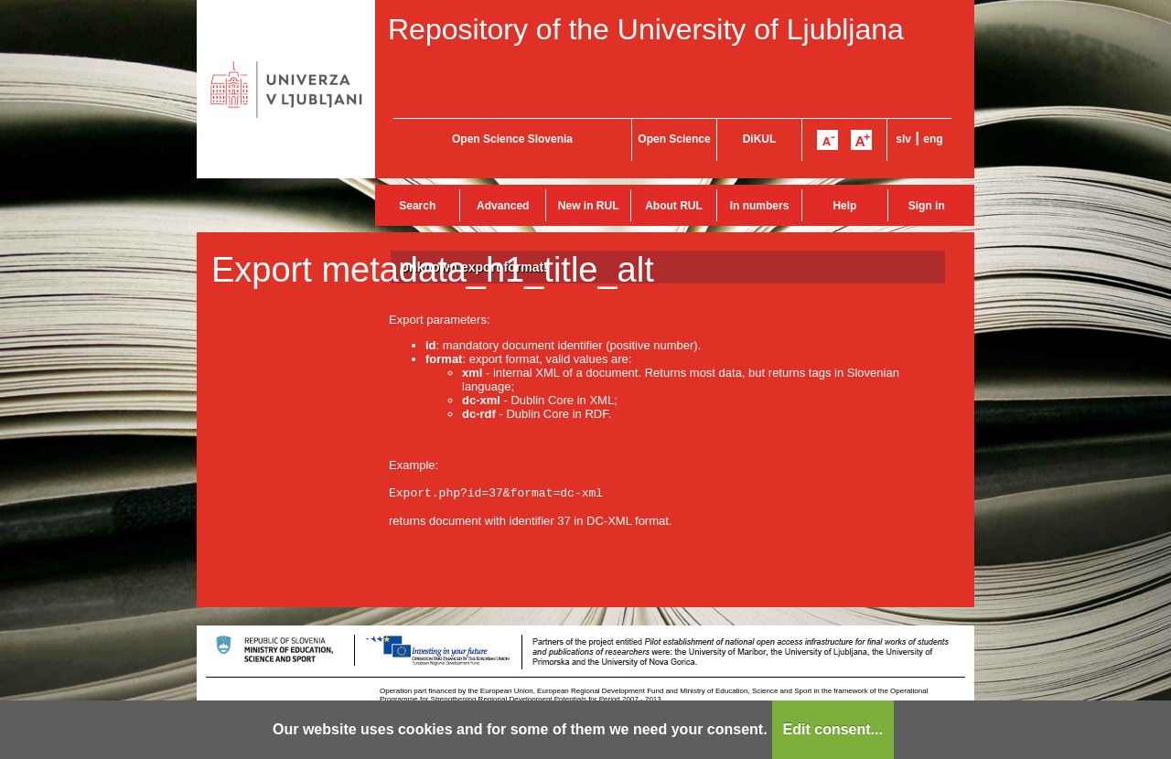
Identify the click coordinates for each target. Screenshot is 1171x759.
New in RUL (588, 205)
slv (903, 139)
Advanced (503, 205)
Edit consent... (833, 729)
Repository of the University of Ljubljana (646, 29)
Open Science (674, 139)
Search (417, 205)
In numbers (760, 205)
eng (932, 139)
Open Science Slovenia (512, 139)
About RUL (674, 205)
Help (844, 205)
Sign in (926, 205)
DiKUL (760, 139)
